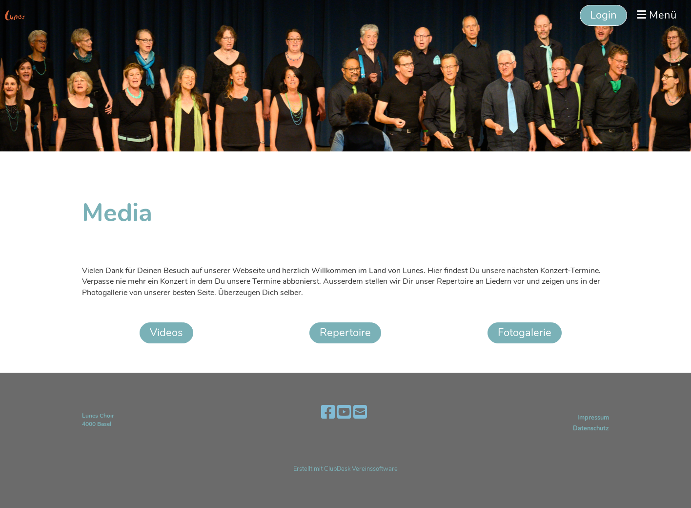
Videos (166, 332)
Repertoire (345, 332)
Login (603, 15)
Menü (656, 15)
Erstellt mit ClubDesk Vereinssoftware (345, 469)
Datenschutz (591, 428)
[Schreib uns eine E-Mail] (360, 412)
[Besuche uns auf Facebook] (328, 412)
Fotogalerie (524, 332)
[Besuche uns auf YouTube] (344, 412)
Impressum (593, 417)
